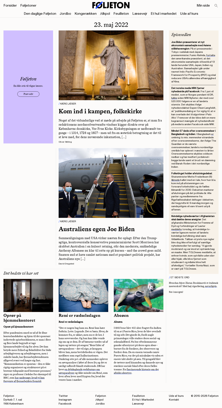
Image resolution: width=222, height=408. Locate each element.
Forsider (10, 5)
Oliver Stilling (65, 141)
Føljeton (100, 396)
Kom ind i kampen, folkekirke (100, 111)
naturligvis (211, 286)
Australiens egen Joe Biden (97, 229)
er (212, 134)
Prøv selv (28, 94)
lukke (174, 98)
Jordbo (65, 13)
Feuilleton (121, 13)
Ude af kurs (189, 13)
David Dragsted (66, 263)
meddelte (176, 229)
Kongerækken (86, 13)
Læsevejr (139, 13)
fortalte (210, 55)
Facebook (65, 404)
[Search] (216, 6)
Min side (203, 5)
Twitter (63, 396)
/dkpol (105, 13)
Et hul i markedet (164, 13)
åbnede (175, 180)
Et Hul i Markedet (143, 400)
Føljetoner (28, 5)
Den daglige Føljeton (40, 13)
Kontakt (174, 400)
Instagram (65, 400)
